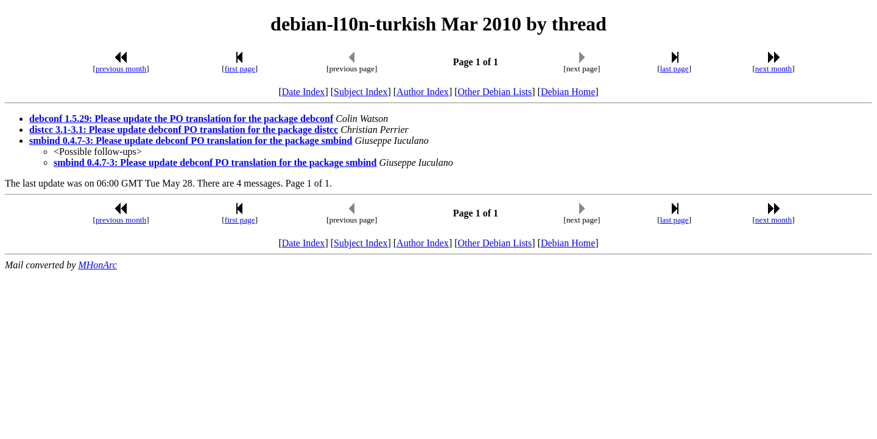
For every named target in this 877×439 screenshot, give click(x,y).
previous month (121, 68)
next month (773, 68)
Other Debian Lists (495, 92)
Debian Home (568, 92)
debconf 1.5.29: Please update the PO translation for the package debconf (181, 118)
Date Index (303, 92)
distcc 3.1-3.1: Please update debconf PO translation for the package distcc (183, 129)
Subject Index (360, 92)
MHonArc (97, 265)
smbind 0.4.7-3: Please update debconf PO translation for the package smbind (190, 140)
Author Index (422, 92)
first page (240, 68)
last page (674, 68)
